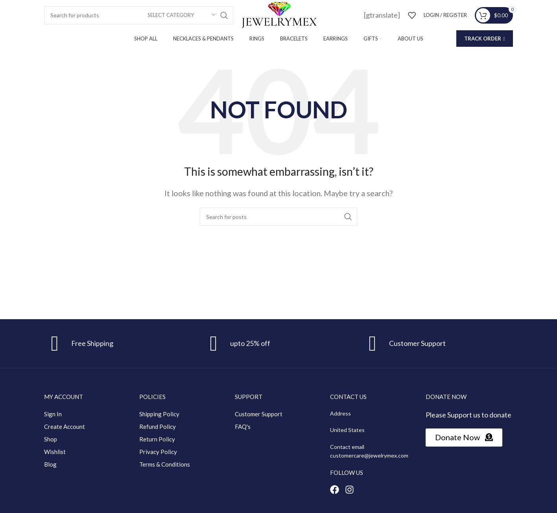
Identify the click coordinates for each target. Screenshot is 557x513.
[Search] (138, 15)
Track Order (484, 38)
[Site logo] (278, 14)
